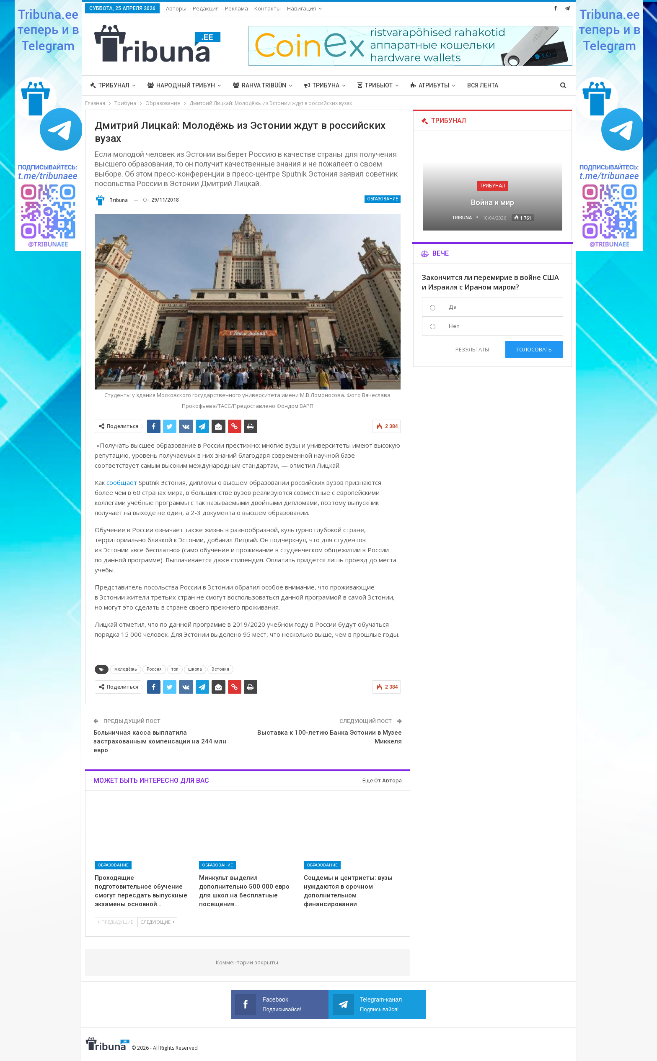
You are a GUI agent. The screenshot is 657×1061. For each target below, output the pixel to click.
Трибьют (375, 85)
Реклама (236, 8)
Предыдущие (115, 922)
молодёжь (125, 669)
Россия (154, 669)
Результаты (472, 349)
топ (174, 669)
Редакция (206, 8)
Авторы (176, 8)
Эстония (220, 669)
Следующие (157, 922)
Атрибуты (430, 85)
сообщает (121, 482)
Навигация (301, 8)
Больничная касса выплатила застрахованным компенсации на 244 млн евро (159, 741)
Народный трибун (181, 85)
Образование (382, 199)
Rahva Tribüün (259, 85)
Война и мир (492, 202)
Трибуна (321, 85)
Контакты (267, 8)
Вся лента (482, 85)
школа (195, 669)
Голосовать (534, 349)
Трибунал (109, 85)
